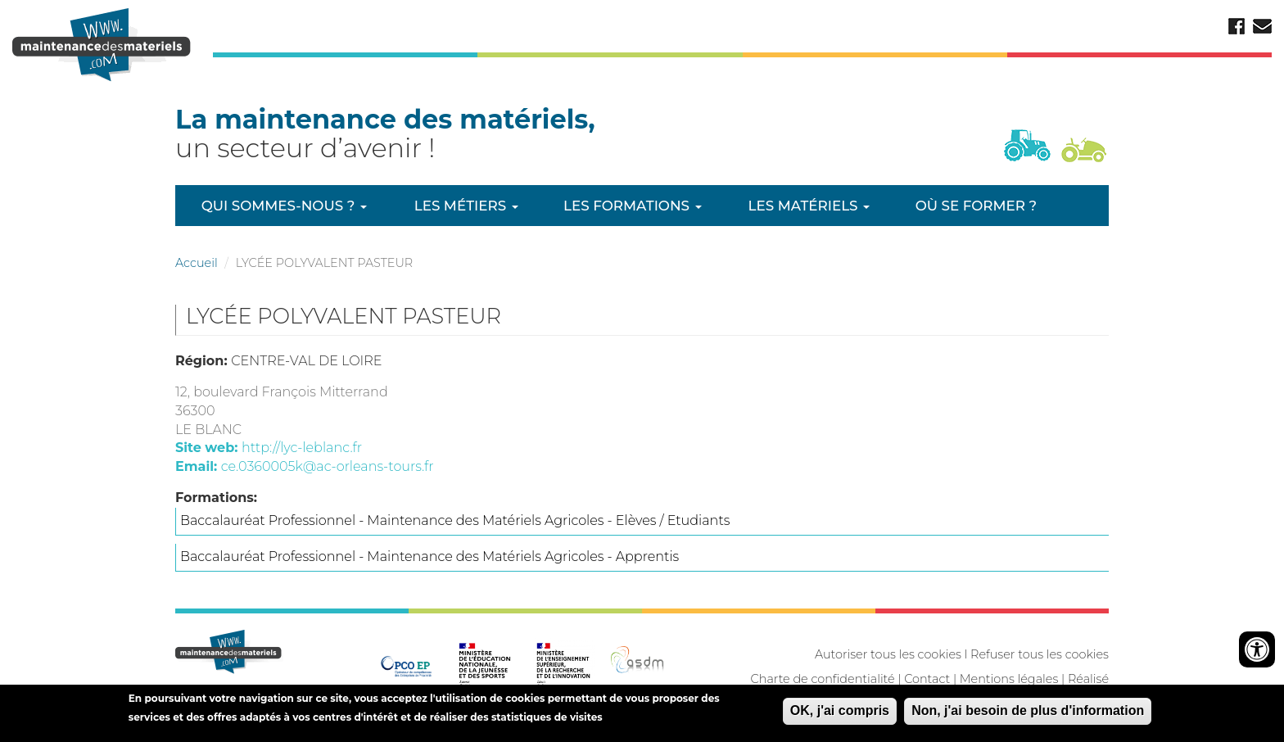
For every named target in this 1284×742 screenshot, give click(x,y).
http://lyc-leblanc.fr (302, 447)
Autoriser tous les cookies (888, 654)
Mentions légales (1009, 679)
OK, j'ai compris (839, 714)
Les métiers (466, 205)
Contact (927, 679)
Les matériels (809, 205)
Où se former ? (976, 205)
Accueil (196, 263)
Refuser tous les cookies (1039, 654)
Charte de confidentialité (823, 679)
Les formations (632, 205)
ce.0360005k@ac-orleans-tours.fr (327, 466)
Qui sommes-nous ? (284, 205)
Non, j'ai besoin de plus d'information (1027, 714)
